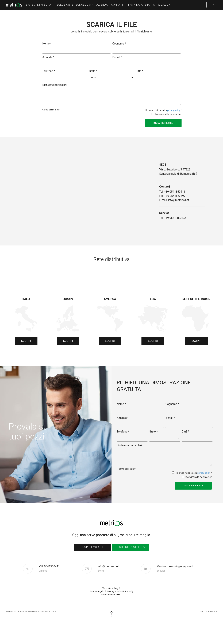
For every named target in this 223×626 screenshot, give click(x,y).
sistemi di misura (39, 4)
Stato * (93, 71)
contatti (117, 4)
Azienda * (48, 57)
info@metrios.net (108, 568)
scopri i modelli (92, 546)
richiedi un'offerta (131, 546)
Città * (139, 71)
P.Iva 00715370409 (14, 611)
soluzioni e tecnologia (74, 4)
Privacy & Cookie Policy (32, 611)
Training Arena (139, 4)
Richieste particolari (54, 85)
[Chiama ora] (60, 568)
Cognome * (119, 43)
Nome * (47, 43)
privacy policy (173, 110)
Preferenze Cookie (49, 611)
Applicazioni (162, 4)
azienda (102, 4)
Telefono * (48, 71)
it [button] (212, 6)
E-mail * (117, 57)
